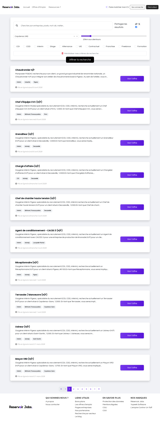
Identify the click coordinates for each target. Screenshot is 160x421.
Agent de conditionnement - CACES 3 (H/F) (38, 230)
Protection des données (113, 401)
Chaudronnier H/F (24, 69)
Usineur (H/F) (22, 326)
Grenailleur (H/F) (24, 134)
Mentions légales (110, 404)
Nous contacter (53, 404)
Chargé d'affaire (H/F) (27, 166)
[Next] (95, 389)
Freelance (126, 46)
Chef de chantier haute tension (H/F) (35, 198)
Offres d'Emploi (39, 7)
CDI (18, 46)
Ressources (54, 7)
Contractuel (94, 46)
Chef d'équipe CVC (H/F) (28, 101)
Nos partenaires (82, 410)
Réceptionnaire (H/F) (26, 262)
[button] (136, 24)
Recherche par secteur (85, 413)
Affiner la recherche (80, 59)
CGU (105, 407)
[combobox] (44, 36)
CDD (28, 46)
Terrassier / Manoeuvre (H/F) (31, 294)
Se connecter (138, 7)
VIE (80, 46)
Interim (40, 46)
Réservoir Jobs (137, 401)
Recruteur (152, 7)
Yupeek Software (138, 404)
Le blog (78, 416)
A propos (50, 401)
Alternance (67, 46)
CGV (105, 410)
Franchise (110, 46)
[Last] (99, 389)
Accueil (26, 7)
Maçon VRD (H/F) (24, 358)
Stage (53, 46)
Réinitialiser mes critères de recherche (80, 53)
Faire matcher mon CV (119, 7)
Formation (142, 46)
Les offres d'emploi (83, 404)
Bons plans (80, 401)
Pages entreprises (83, 407)
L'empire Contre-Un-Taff (141, 407)
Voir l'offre (132, 79)
